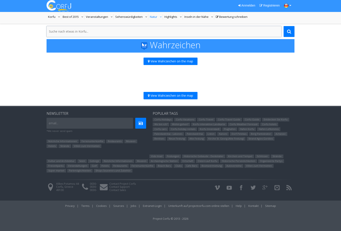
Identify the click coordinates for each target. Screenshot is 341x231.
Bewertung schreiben (231, 17)
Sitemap (270, 206)
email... (53, 123)
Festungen (173, 156)
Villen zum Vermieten (87, 146)
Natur (156, 17)
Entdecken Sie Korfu (276, 119)
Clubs (178, 165)
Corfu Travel (206, 119)
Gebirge (94, 161)
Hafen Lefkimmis (269, 129)
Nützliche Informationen (62, 141)
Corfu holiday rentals (183, 129)
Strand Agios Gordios (260, 138)
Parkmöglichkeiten (80, 170)
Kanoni (223, 133)
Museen (130, 141)
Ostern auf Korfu (207, 161)
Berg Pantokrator (261, 133)
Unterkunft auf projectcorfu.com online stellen (198, 206)
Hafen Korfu (247, 129)
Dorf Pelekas (239, 133)
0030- (93, 184)
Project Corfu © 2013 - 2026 (170, 219)
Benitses (159, 138)
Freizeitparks (56, 165)
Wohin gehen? (180, 124)
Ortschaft (187, 161)
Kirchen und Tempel (240, 156)
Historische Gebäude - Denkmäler (204, 156)
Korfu (54, 17)
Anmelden (246, 5)
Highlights (173, 17)
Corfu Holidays (162, 119)
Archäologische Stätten (164, 161)
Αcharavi (281, 133)
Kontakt (253, 206)
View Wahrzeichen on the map (170, 61)
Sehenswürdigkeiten (129, 17)
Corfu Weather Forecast (243, 124)
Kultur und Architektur (61, 161)
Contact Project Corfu (122, 184)
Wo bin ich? (160, 124)
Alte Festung (196, 138)
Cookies (101, 206)
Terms (85, 206)
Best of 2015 (73, 17)
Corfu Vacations (185, 119)
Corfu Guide (252, 119)
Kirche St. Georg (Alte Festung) (226, 138)
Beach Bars (164, 165)
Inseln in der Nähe (197, 17)
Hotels (52, 146)
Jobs (133, 206)
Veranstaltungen (100, 17)
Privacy (70, 206)
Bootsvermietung (212, 165)
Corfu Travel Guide (229, 119)
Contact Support (119, 187)
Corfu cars (160, 129)
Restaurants (115, 141)
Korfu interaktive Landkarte (209, 124)
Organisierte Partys (271, 161)
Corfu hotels (269, 124)
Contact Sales (117, 190)
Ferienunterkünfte (92, 141)
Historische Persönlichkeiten (238, 161)
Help (239, 206)
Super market (56, 170)
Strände (64, 146)
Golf (94, 165)
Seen (82, 161)
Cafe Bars (191, 165)
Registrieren (269, 5)
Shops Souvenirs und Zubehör (113, 170)
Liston (210, 133)
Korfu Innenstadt (209, 129)
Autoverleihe (234, 165)
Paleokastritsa (195, 133)
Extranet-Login (152, 206)
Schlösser (262, 156)
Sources (118, 206)
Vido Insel (156, 156)
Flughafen (230, 129)
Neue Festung (177, 138)
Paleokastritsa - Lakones (168, 133)
